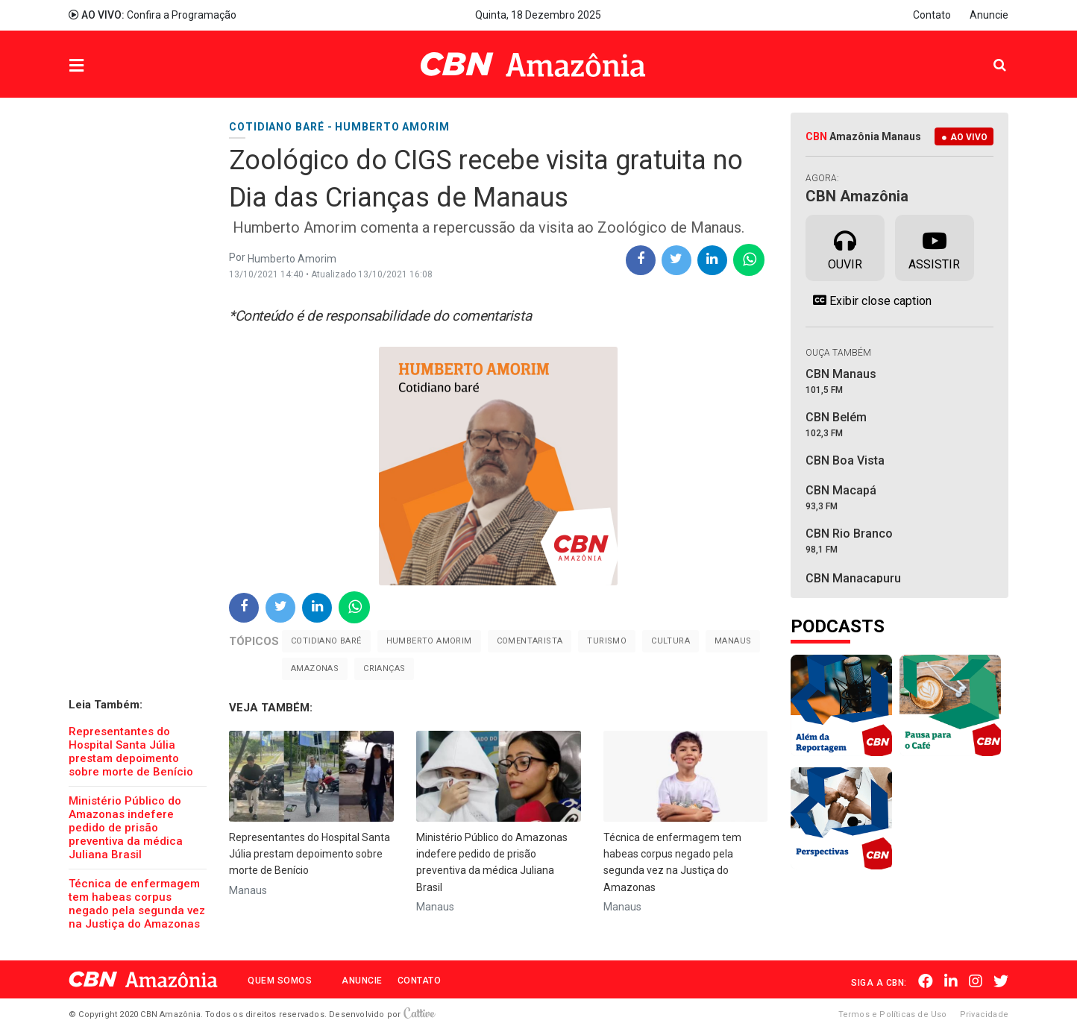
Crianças (384, 668)
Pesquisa (987, 53)
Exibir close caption (869, 300)
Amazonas (315, 668)
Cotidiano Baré (326, 641)
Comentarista (530, 641)
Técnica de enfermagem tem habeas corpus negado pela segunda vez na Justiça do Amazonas (137, 904)
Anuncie (989, 15)
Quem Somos (280, 980)
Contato (932, 15)
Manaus (733, 641)
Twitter (1000, 981)
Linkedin (951, 981)
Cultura (670, 641)
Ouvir (845, 246)
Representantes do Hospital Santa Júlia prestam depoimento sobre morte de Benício (131, 751)
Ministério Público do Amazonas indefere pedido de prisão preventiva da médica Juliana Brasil (126, 827)
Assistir (934, 246)
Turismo (607, 641)
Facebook (925, 981)
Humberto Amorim (429, 641)
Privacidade (984, 1014)
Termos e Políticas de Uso (892, 1014)
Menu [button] (106, 66)
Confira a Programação (152, 15)
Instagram (975, 981)
